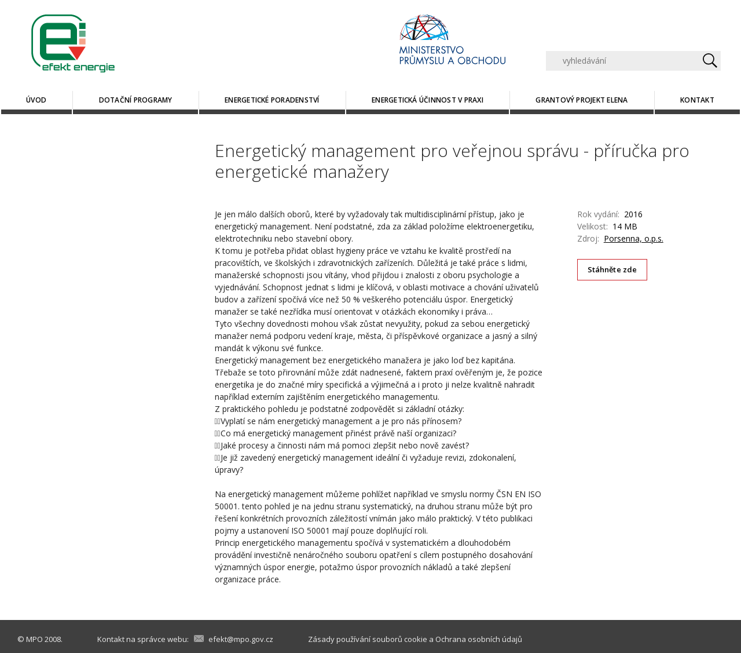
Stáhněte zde (612, 269)
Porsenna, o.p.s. (633, 238)
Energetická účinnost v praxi (427, 100)
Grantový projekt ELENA (581, 100)
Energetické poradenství (272, 100)
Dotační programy (136, 100)
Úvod (36, 100)
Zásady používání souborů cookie (367, 639)
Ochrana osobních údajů (478, 639)
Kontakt (697, 100)
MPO (34, 639)
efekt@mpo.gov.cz (240, 639)
